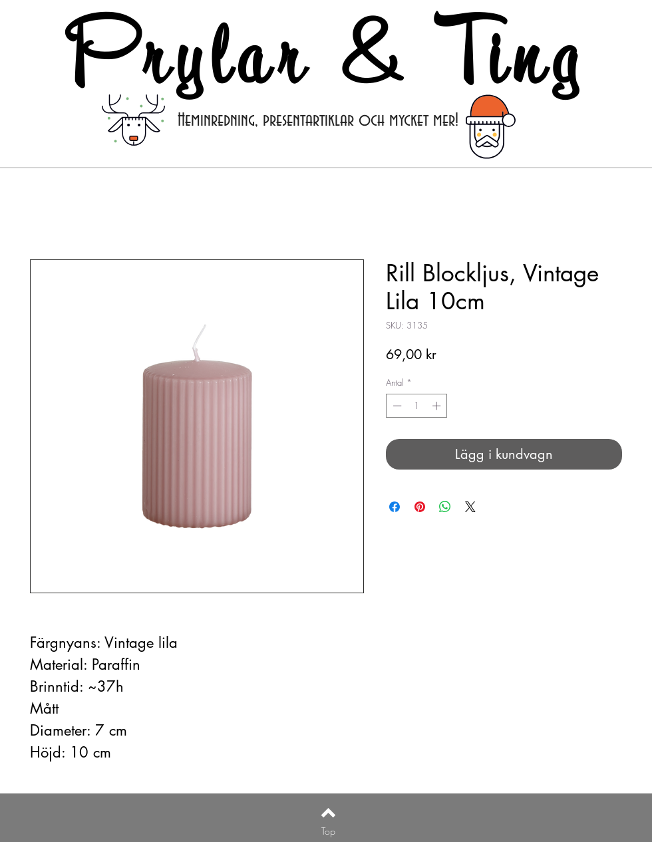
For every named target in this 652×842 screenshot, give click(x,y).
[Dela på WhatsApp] (445, 507)
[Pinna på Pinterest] (420, 507)
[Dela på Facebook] (395, 507)
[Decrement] (396, 405)
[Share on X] (470, 507)
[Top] (328, 831)
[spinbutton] (417, 405)
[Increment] (438, 405)
